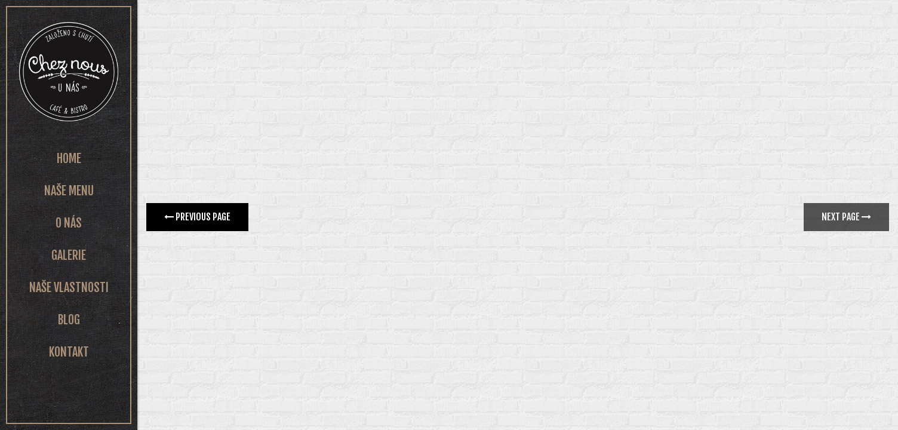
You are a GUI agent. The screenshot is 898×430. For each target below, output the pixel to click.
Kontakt (69, 352)
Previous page (197, 217)
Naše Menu (69, 190)
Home (69, 158)
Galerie (68, 255)
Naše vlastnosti (69, 287)
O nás (69, 223)
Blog (69, 319)
